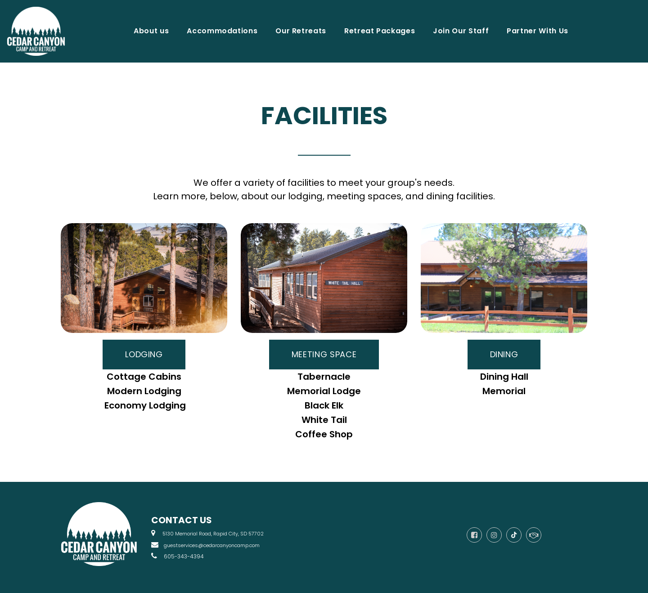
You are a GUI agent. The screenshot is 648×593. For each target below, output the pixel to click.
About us (151, 31)
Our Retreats (300, 31)
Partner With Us (537, 31)
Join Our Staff (461, 31)
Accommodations (222, 31)
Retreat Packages (379, 31)
